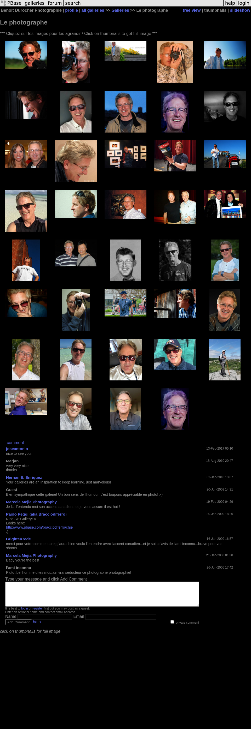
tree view (192, 10)
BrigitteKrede (18, 539)
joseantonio (17, 448)
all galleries (93, 10)
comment (15, 442)
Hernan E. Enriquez (24, 477)
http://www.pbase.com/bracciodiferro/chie (39, 527)
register (37, 613)
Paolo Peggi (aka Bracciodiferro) (36, 514)
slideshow (240, 10)
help (37, 626)
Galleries (120, 10)
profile (71, 10)
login (24, 613)
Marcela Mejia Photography (31, 502)
